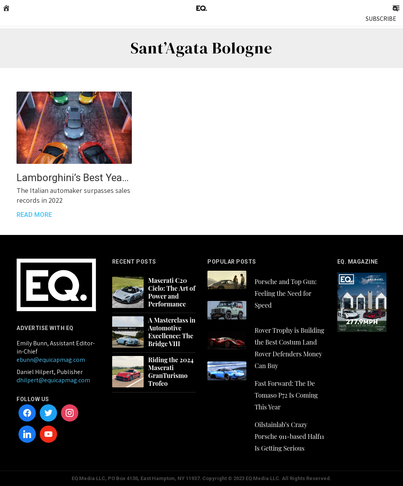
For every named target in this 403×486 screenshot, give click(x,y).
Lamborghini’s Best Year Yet (74, 177)
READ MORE (34, 214)
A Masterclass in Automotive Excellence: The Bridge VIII (172, 332)
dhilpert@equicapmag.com (53, 380)
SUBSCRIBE (381, 19)
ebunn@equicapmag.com (51, 360)
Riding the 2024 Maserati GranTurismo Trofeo (171, 371)
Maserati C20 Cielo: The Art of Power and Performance (172, 292)
